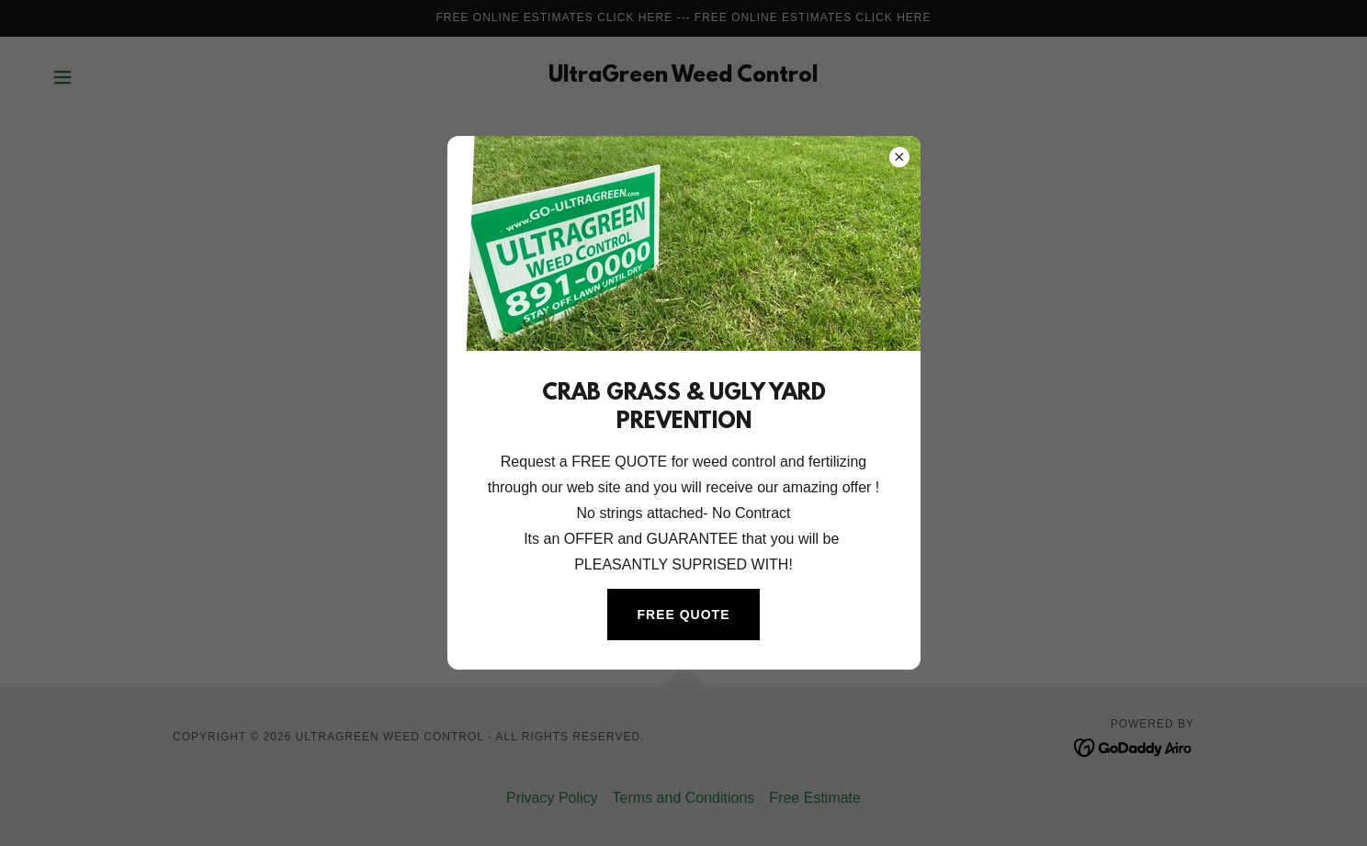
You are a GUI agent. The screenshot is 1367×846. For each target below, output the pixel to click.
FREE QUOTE (683, 614)
